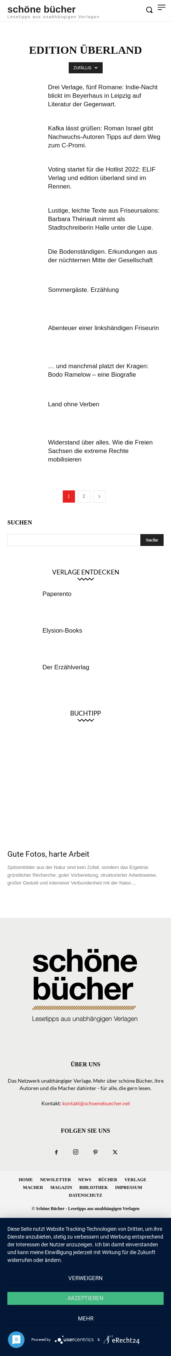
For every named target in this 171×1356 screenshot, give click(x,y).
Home (26, 1179)
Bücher (107, 1179)
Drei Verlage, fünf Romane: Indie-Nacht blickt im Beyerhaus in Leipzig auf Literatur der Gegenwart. (103, 96)
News (84, 1179)
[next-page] (99, 496)
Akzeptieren (85, 1298)
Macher (33, 1187)
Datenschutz (85, 1195)
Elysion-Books (62, 630)
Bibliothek (93, 1187)
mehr (85, 1318)
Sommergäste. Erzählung (83, 289)
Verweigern (85, 1278)
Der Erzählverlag (65, 667)
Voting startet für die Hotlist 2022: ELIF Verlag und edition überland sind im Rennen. (101, 178)
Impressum (128, 1187)
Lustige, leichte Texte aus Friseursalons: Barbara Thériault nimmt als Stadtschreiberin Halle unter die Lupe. (104, 219)
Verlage (135, 1179)
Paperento (56, 593)
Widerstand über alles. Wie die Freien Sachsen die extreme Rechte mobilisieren (100, 451)
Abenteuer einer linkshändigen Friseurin (103, 327)
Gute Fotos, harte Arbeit (48, 854)
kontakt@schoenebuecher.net (96, 1103)
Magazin (61, 1187)
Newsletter (55, 1179)
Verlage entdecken (85, 572)
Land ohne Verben (73, 404)
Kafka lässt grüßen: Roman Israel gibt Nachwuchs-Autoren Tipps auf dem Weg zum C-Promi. (104, 137)
